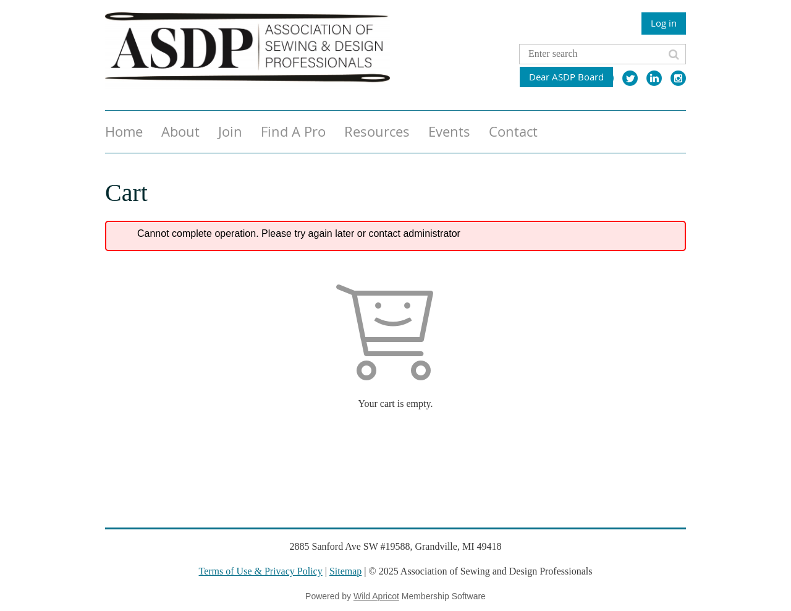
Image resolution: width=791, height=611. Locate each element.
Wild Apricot (376, 596)
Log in (664, 23)
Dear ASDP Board (566, 76)
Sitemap (345, 571)
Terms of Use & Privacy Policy (261, 571)
